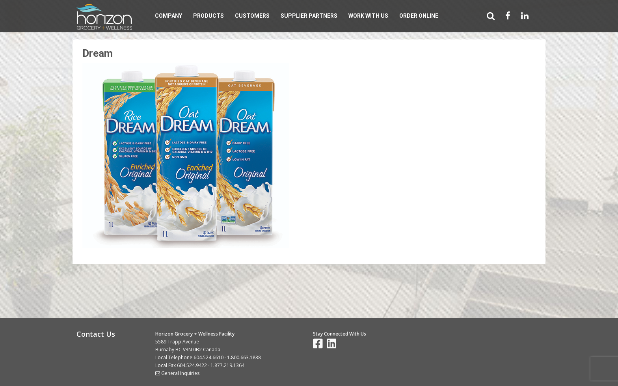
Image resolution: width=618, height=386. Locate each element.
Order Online (418, 16)
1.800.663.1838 (244, 357)
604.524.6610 (208, 357)
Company (168, 16)
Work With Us (368, 16)
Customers (252, 16)
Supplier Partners (309, 16)
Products (208, 16)
